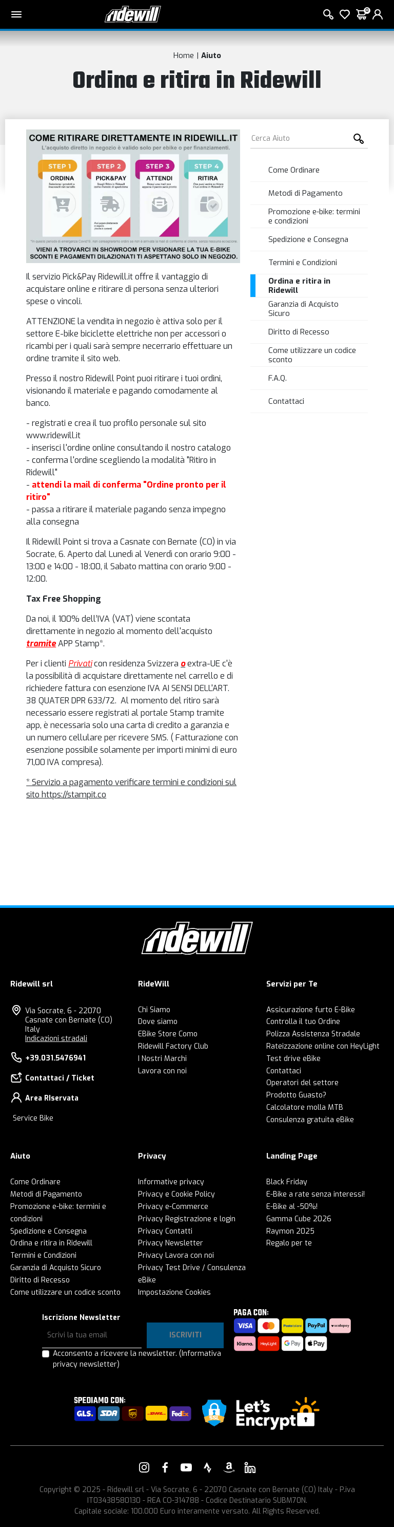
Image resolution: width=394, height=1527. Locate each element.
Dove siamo (158, 1022)
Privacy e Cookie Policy (176, 1194)
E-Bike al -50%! (292, 1207)
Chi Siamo (154, 1010)
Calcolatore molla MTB (304, 1107)
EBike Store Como (168, 1034)
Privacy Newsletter (170, 1243)
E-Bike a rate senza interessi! (315, 1194)
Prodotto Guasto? (296, 1095)
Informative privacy (171, 1182)
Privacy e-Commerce (173, 1207)
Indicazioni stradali (56, 1039)
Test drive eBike (293, 1059)
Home (183, 55)
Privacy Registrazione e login (186, 1219)
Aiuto (211, 55)
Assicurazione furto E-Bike (310, 1010)
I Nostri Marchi (162, 1059)
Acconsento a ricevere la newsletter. (137, 1359)
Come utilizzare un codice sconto (312, 355)
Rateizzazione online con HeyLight (323, 1046)
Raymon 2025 (290, 1231)
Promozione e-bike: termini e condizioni (314, 216)
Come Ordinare (294, 170)
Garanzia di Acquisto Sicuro (303, 309)
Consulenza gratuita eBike (310, 1120)
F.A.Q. (277, 378)
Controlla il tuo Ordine (303, 1022)
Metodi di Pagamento (305, 193)
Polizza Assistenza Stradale (313, 1034)
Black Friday (286, 1182)
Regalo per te (289, 1243)
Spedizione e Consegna (308, 239)
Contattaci (286, 401)
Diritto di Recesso (298, 332)
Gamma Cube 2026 (298, 1219)
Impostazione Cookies (174, 1292)
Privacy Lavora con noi (176, 1255)
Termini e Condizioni (302, 262)
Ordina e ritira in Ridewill (299, 285)
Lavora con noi (162, 1071)
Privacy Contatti (165, 1231)
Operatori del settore (302, 1083)
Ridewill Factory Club (173, 1046)
